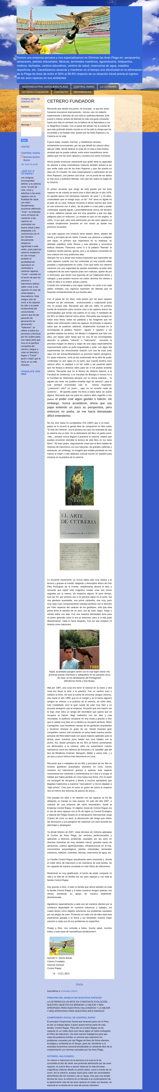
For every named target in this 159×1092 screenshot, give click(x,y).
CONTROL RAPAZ (84, 86)
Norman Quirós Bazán (31, 158)
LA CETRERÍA (108, 86)
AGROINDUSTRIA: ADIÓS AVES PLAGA (45, 86)
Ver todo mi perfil (29, 164)
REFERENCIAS (82, 92)
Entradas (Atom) (69, 991)
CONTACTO (61, 92)
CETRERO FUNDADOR (35, 92)
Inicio (79, 984)
